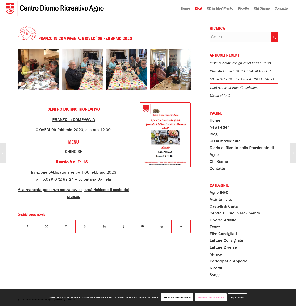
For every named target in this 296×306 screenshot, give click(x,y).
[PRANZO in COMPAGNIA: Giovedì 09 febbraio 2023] (165, 135)
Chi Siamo (219, 161)
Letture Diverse (223, 247)
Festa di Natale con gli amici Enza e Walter (240, 63)
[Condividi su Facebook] (27, 226)
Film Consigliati (223, 233)
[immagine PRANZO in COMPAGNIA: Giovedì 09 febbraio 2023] (40, 71)
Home (215, 120)
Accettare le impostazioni (177, 297)
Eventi (215, 227)
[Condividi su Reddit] (161, 226)
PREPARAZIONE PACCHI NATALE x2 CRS (241, 71)
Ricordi (216, 268)
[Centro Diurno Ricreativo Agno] (55, 8)
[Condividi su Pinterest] (85, 226)
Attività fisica (221, 199)
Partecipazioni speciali (229, 261)
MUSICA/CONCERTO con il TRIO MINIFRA (242, 79)
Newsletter (219, 127)
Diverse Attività (223, 220)
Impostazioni (237, 297)
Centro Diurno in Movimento (235, 213)
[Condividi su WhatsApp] (66, 226)
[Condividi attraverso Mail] (181, 226)
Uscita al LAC (220, 96)
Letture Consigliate (226, 240)
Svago (215, 274)
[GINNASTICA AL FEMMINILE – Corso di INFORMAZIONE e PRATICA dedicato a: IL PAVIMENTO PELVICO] (3, 153)
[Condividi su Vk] (142, 226)
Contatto (217, 168)
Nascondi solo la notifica (211, 297)
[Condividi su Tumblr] (123, 226)
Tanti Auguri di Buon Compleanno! (235, 87)
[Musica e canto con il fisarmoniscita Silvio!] (293, 153)
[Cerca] (244, 37)
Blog (213, 134)
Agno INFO (219, 192)
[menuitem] (185, 8)
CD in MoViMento (225, 141)
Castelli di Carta (224, 206)
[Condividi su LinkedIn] (104, 226)
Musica (216, 254)
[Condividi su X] (46, 226)
